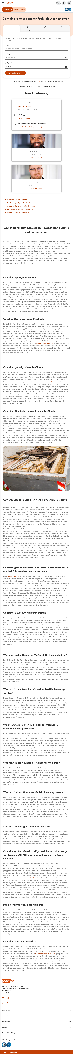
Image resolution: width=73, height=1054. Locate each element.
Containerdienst (13, 576)
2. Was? (7, 54)
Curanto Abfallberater (31, 878)
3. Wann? (8, 63)
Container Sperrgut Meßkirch (17, 200)
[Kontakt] (58, 3)
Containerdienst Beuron (44, 343)
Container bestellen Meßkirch (18, 212)
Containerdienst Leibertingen (47, 382)
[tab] (11, 28)
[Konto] (64, 3)
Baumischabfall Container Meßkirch (20, 209)
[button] (69, 3)
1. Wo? (7, 45)
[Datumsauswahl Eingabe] (36, 67)
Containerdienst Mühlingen (45, 954)
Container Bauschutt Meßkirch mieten (21, 206)
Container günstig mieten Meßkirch (20, 203)
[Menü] (3, 3)
